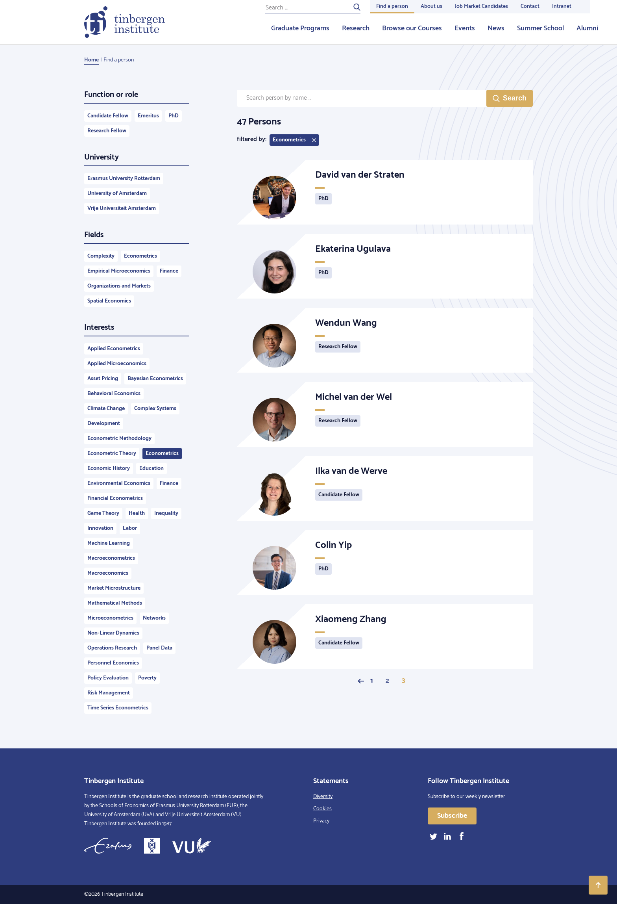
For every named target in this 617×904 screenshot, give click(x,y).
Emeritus (148, 116)
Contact (530, 6)
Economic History (108, 468)
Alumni (587, 28)
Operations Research (112, 648)
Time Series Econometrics (117, 708)
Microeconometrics (110, 618)
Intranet (561, 6)
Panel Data (159, 648)
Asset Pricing (102, 378)
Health (137, 513)
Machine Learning (108, 543)
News (496, 28)
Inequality (166, 513)
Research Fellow (106, 131)
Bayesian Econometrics (155, 378)
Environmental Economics (118, 483)
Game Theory (103, 513)
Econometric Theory (111, 453)
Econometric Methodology (119, 438)
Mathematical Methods (114, 603)
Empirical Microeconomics (118, 271)
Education (151, 468)
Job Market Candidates (481, 6)
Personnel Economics (113, 663)
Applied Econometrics (113, 348)
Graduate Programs (300, 28)
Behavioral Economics (113, 393)
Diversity (323, 796)
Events (464, 28)
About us (431, 6)
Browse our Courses (412, 28)
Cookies (322, 808)
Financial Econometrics (115, 498)
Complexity (101, 256)
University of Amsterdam (117, 193)
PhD (173, 116)
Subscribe (452, 816)
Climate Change (106, 408)
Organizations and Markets (119, 286)
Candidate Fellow (107, 116)
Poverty (147, 678)
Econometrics (140, 256)
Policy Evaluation (108, 678)
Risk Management (108, 693)
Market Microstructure (113, 588)
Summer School (540, 28)
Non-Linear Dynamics (113, 633)
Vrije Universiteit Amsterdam (121, 208)
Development (103, 423)
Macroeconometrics (111, 558)
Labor (130, 528)
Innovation (100, 528)
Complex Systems (155, 408)
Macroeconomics (107, 573)
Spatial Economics (109, 301)
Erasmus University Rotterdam (123, 178)
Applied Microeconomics (116, 363)
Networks (154, 618)
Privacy (321, 821)
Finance (169, 271)
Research (355, 28)
